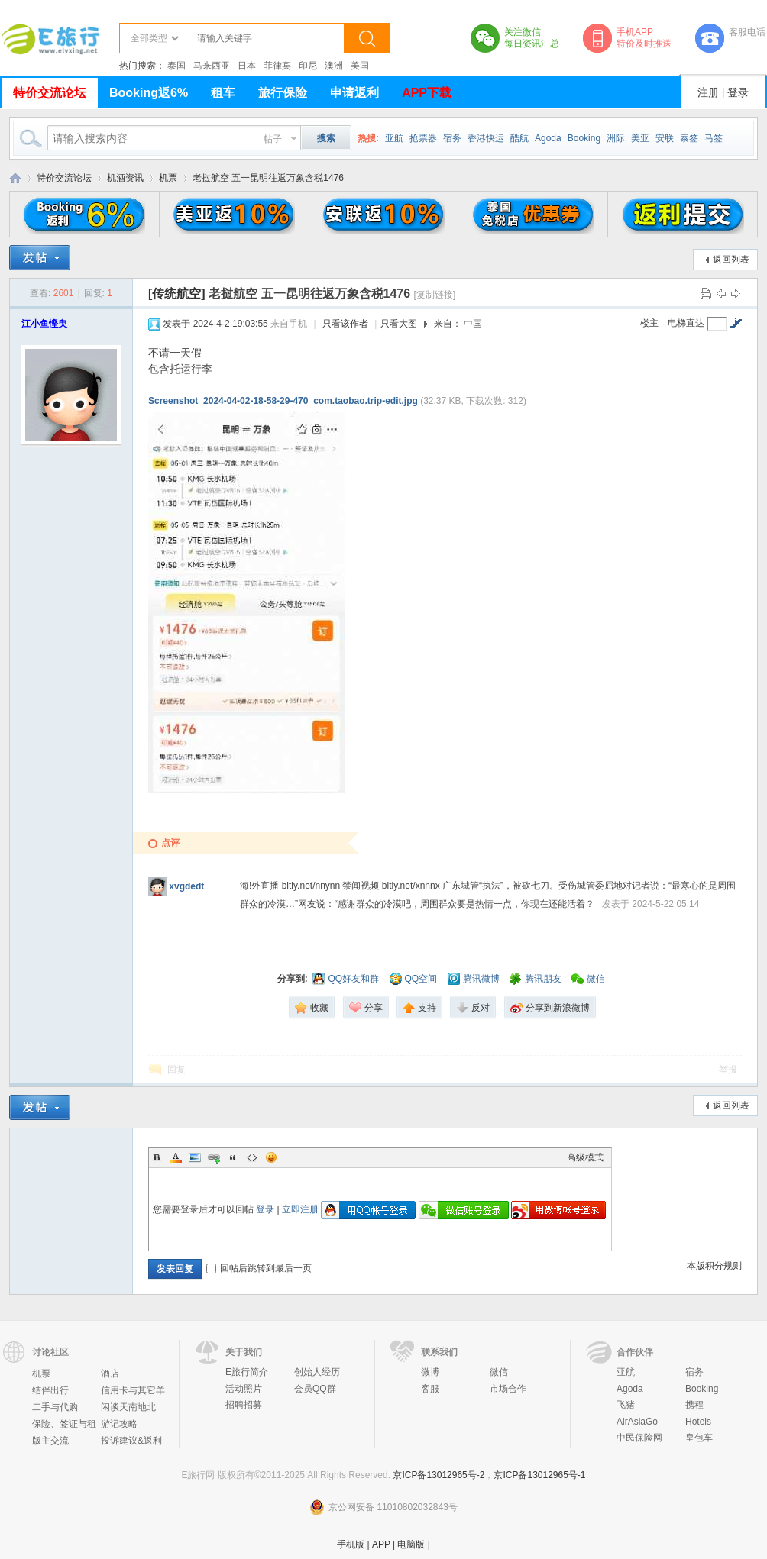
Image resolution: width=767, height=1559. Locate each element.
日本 (247, 65)
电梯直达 (686, 323)
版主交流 (50, 1440)
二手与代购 (55, 1407)
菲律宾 (277, 65)
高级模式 (585, 1157)
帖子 (273, 139)
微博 (430, 1372)
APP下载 (426, 92)
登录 (738, 92)
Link (214, 1157)
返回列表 (731, 259)
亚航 (394, 138)
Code (252, 1157)
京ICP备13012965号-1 (539, 1475)
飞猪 (626, 1404)
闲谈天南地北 (128, 1407)
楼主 (649, 323)
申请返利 (354, 92)
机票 (168, 178)
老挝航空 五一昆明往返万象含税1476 (268, 178)
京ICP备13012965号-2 (438, 1475)
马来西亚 (211, 65)
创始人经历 (317, 1372)
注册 (708, 92)
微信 (499, 1372)
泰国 (176, 65)
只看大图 (398, 323)
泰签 (689, 138)
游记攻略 (119, 1424)
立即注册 (300, 1209)
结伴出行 (50, 1390)
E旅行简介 (246, 1372)
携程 (694, 1404)
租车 (223, 92)
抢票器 (423, 138)
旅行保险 (282, 92)
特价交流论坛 (49, 92)
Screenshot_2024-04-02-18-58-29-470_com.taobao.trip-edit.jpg (283, 400)
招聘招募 (243, 1404)
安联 (664, 138)
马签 (713, 138)
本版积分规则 (714, 1265)
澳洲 (334, 65)
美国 (360, 65)
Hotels (698, 1421)
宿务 (452, 138)
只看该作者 (345, 323)
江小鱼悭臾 (44, 323)
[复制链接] (435, 294)
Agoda (548, 138)
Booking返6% (148, 92)
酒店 (110, 1373)
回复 (176, 1069)
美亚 (640, 138)
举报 (728, 1069)
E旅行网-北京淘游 (15, 178)
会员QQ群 (315, 1388)
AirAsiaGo (637, 1421)
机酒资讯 (125, 178)
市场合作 (508, 1388)
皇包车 (699, 1437)
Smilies (271, 1157)
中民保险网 (639, 1437)
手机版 (350, 1544)
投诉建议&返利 (131, 1440)
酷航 (519, 138)
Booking (584, 138)
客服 (430, 1388)
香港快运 (486, 138)
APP (381, 1544)
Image (194, 1157)
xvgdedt (186, 886)
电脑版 (411, 1544)
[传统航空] (177, 293)
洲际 (616, 138)
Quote (233, 1157)
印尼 (308, 65)
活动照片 (243, 1388)
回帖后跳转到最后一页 (259, 1268)
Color (175, 1157)
